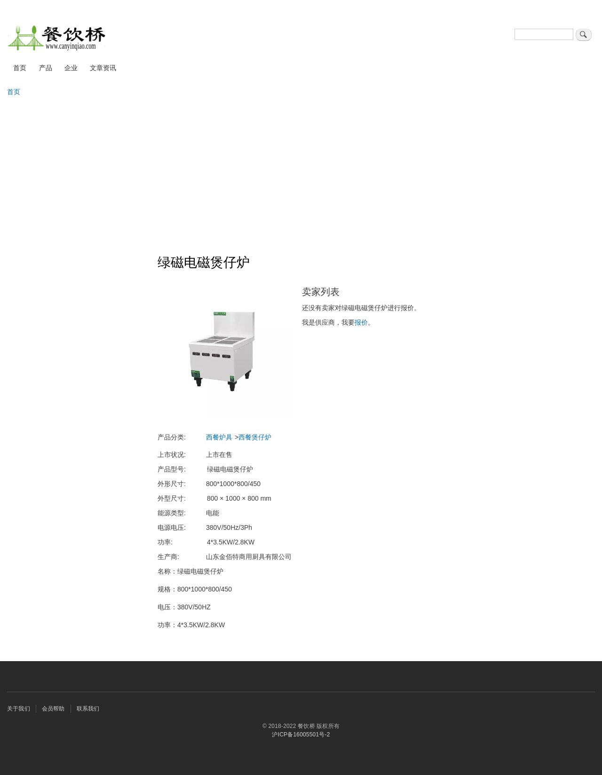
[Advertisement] (301, 171)
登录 (586, 9)
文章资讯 (103, 68)
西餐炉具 (219, 437)
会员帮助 (53, 708)
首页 (19, 68)
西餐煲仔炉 (254, 437)
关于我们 (18, 708)
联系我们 (88, 708)
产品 (45, 68)
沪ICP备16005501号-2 (301, 734)
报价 (361, 322)
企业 (71, 68)
